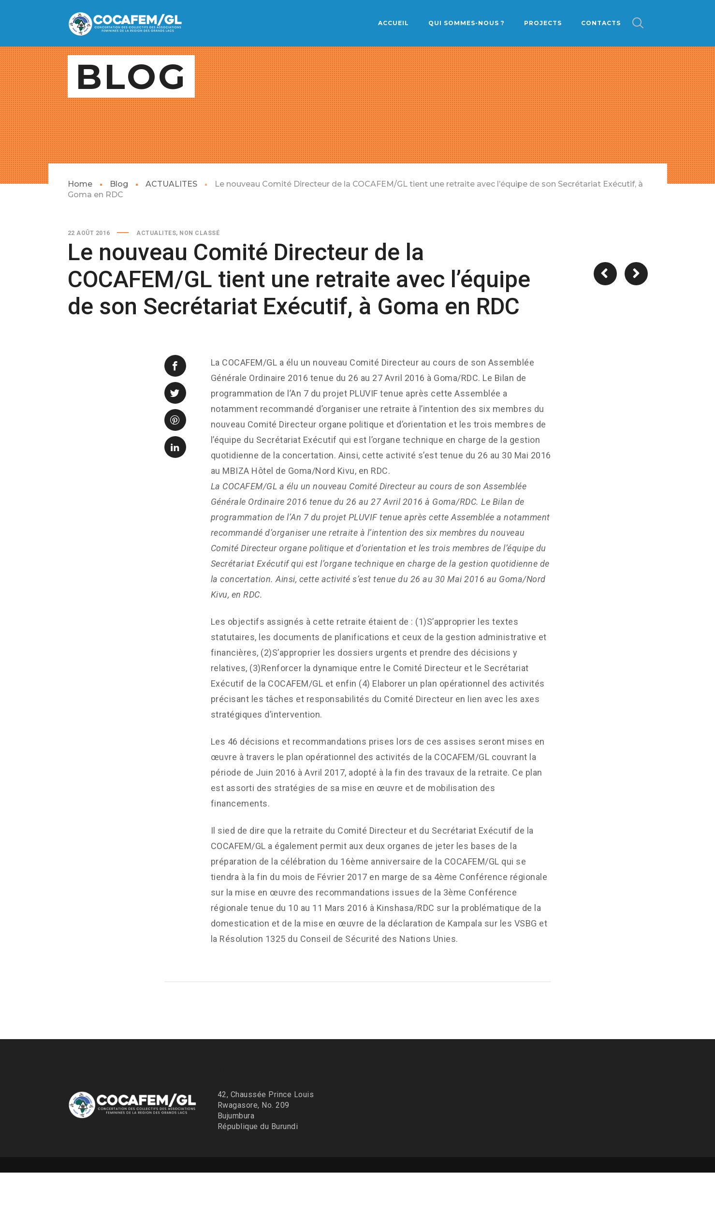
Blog (119, 230)
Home (80, 230)
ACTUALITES (171, 230)
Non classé (199, 279)
